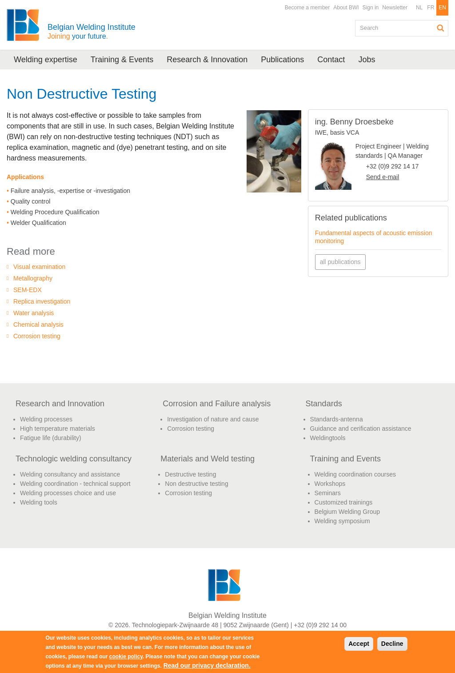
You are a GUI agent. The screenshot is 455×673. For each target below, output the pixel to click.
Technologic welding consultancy (74, 458)
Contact (331, 59)
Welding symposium (342, 521)
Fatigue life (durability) (50, 437)
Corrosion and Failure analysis (217, 403)
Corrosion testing (36, 336)
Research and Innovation (60, 403)
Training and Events (345, 458)
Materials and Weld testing (207, 458)
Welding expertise (45, 59)
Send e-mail (382, 176)
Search (440, 28)
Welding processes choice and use (68, 493)
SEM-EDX (27, 289)
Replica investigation (41, 301)
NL (419, 7)
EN (442, 7)
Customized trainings (344, 502)
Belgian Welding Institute (92, 31)
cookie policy (126, 656)
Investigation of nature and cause (213, 419)
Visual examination (39, 266)
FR (430, 7)
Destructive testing (190, 474)
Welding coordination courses (355, 474)
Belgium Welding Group (347, 511)
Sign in (371, 7)
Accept (358, 643)
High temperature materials (57, 428)
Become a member (307, 7)
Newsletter (394, 7)
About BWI (346, 7)
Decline (392, 643)
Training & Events (122, 59)
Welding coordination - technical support (75, 483)
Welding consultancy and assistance (70, 474)
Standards (324, 403)
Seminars (328, 493)
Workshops (330, 483)
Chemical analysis (38, 324)
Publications (282, 59)
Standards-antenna (336, 419)
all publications (340, 261)
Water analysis (33, 312)
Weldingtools (328, 437)
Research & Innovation (207, 59)
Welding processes (46, 419)
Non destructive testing (196, 483)
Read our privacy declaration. (207, 665)
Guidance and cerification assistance (360, 428)
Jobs (366, 59)
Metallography (32, 278)
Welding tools (38, 502)
